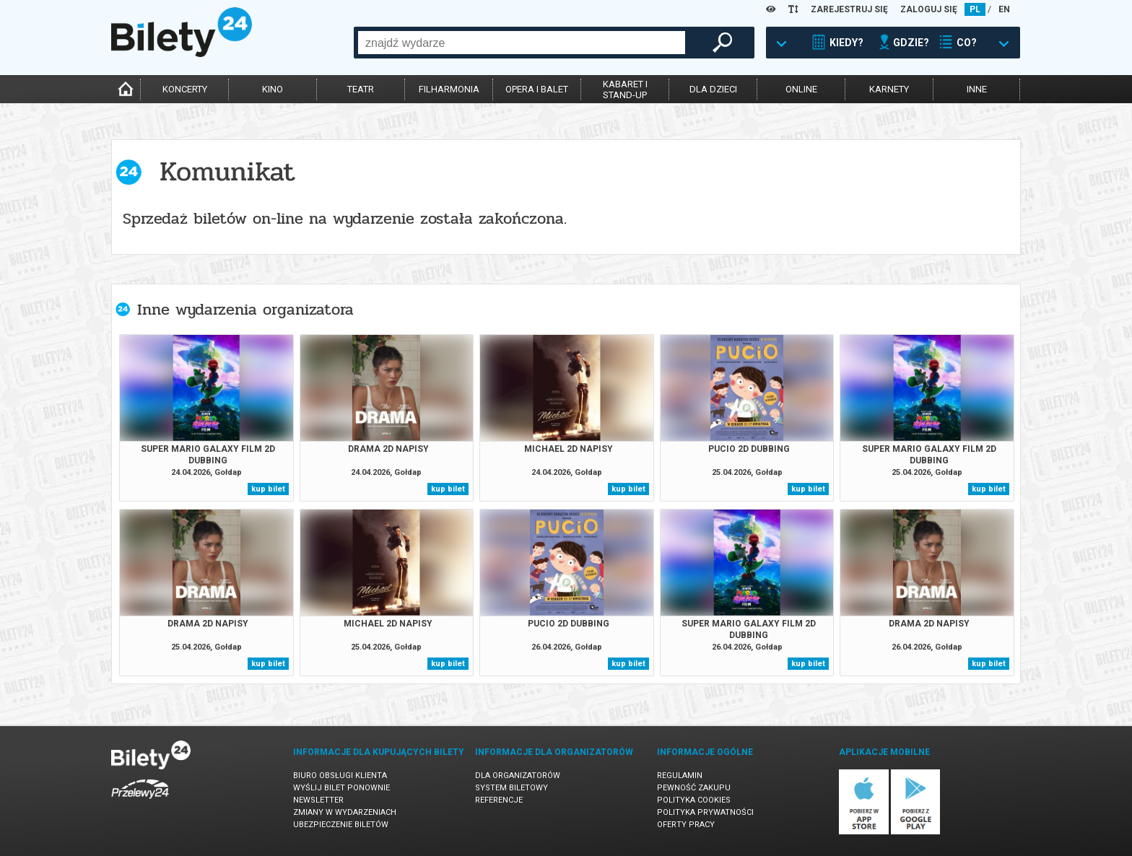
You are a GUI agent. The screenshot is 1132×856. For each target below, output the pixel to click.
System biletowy (511, 787)
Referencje (499, 800)
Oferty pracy (686, 824)
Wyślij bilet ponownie (341, 787)
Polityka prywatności (705, 812)
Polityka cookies (694, 800)
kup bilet (268, 489)
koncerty (184, 89)
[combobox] (521, 42)
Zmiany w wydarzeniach (344, 812)
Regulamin (679, 775)
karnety (889, 89)
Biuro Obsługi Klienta (340, 775)
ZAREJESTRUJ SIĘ (849, 9)
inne (977, 89)
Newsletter (318, 800)
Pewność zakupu (694, 787)
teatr (360, 89)
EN (1004, 9)
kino (272, 89)
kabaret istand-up (625, 89)
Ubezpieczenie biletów (340, 824)
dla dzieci (713, 89)
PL (975, 9)
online (801, 89)
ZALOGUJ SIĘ (928, 9)
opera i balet (536, 89)
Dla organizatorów (517, 775)
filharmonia (449, 89)
